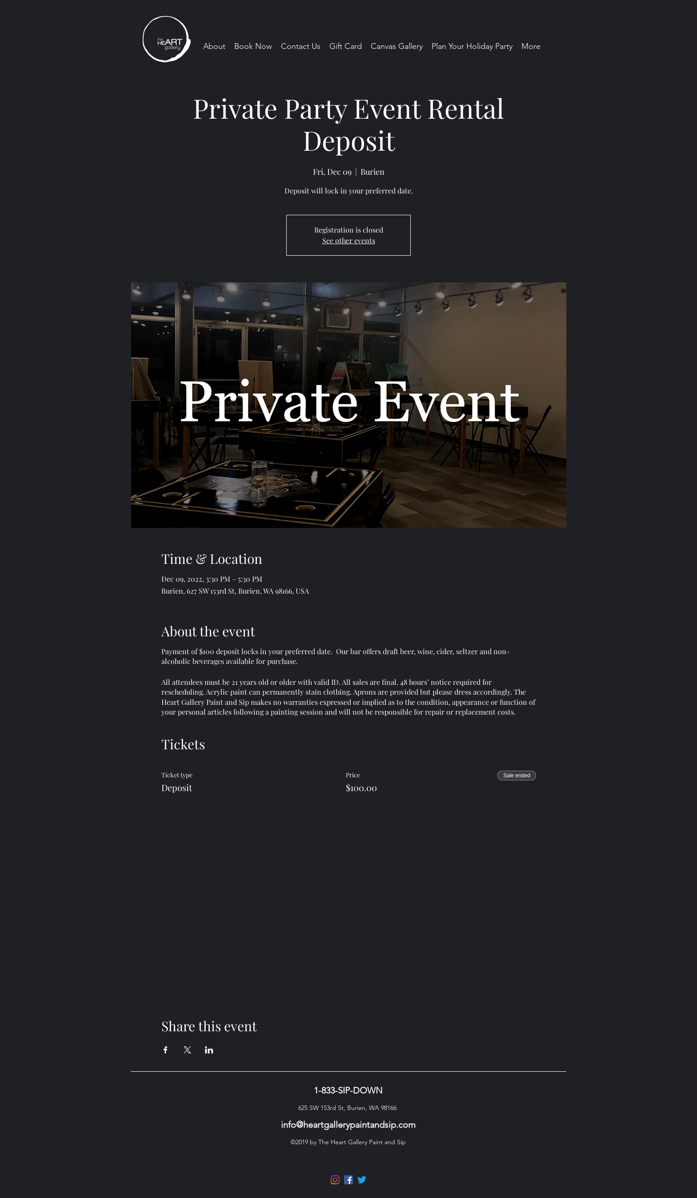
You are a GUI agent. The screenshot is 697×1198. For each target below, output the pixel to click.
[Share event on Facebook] (165, 1049)
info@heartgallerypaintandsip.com (348, 1124)
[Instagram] (335, 1179)
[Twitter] (361, 1179)
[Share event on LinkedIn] (209, 1049)
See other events (348, 240)
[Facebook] (348, 1179)
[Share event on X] (187, 1049)
